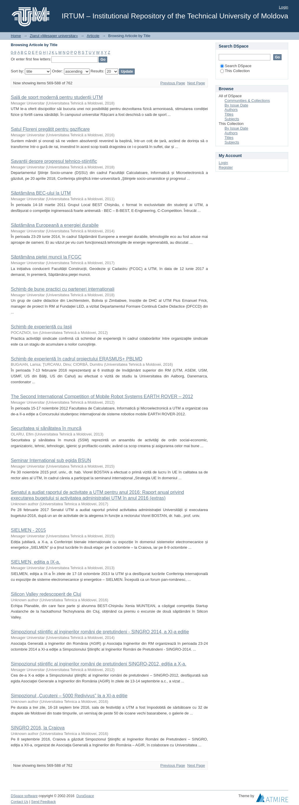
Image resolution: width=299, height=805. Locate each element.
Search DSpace (235, 66)
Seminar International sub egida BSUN (51, 460)
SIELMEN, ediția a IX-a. (35, 562)
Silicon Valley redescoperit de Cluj (46, 594)
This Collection (235, 71)
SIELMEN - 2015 (28, 530)
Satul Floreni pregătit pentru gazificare (50, 129)
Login (283, 7)
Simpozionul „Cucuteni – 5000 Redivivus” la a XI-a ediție (69, 695)
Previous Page (172, 83)
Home (16, 36)
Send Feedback (43, 802)
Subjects (232, 119)
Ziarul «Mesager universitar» (54, 36)
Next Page (196, 83)
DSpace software (24, 796)
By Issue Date (236, 105)
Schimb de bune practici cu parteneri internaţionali (62, 289)
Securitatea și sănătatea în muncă (46, 428)
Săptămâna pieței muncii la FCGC (46, 257)
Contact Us (19, 802)
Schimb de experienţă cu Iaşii (41, 326)
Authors (231, 109)
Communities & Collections (247, 100)
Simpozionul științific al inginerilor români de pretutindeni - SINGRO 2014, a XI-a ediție (100, 631)
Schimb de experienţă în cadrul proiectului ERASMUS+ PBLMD (76, 358)
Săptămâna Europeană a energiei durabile (55, 225)
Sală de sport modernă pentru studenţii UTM (57, 97)
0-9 (13, 52)
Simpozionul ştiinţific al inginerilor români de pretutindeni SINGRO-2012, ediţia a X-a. (98, 663)
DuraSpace (85, 796)
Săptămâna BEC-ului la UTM (41, 193)
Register (226, 167)
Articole (93, 36)
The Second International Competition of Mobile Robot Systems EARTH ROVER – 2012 (102, 396)
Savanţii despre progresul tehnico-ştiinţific (54, 161)
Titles (229, 114)
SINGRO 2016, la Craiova (38, 727)
